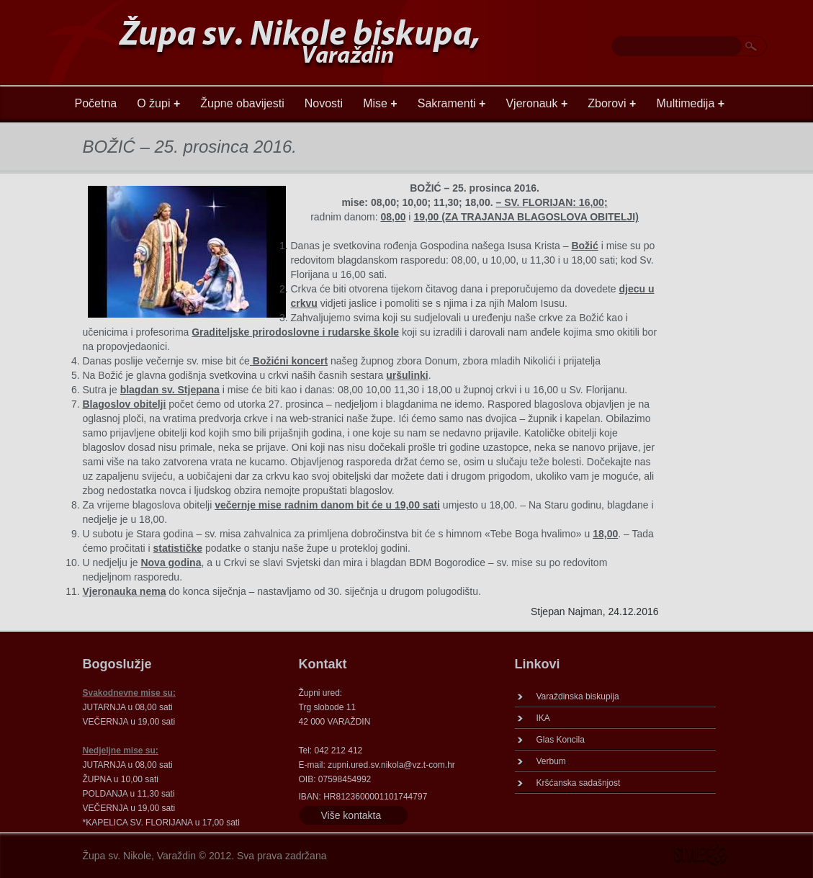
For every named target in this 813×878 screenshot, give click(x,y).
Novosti (324, 103)
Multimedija (690, 103)
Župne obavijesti (242, 103)
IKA (543, 718)
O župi (158, 103)
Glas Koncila (560, 740)
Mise (380, 103)
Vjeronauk (536, 103)
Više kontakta (351, 815)
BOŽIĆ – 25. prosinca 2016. (190, 146)
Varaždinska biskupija (577, 696)
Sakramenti (452, 103)
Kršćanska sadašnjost (578, 783)
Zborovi (612, 103)
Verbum (551, 761)
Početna (96, 103)
